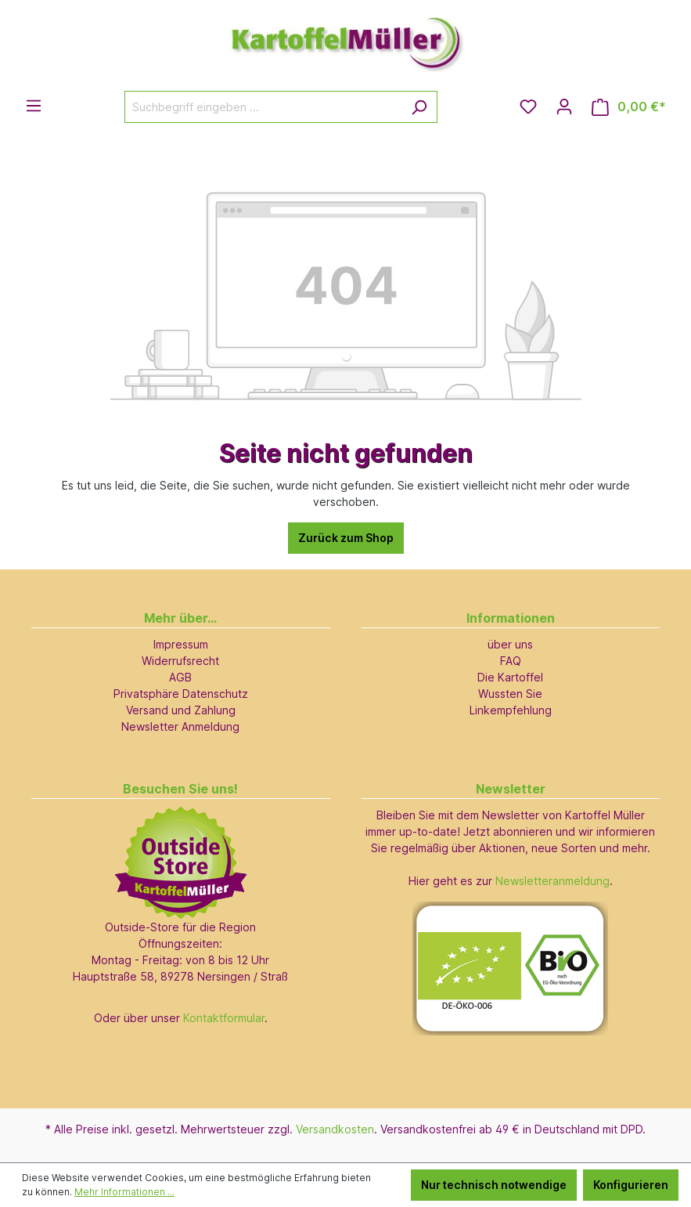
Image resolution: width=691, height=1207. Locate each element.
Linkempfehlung (511, 710)
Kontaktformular (224, 1018)
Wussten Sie (510, 693)
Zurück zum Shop (346, 537)
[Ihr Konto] (564, 106)
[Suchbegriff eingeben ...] (262, 107)
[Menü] (34, 106)
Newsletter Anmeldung (180, 726)
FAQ (510, 660)
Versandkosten (335, 1129)
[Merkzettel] (528, 106)
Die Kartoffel (510, 677)
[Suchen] (419, 107)
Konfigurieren (630, 1184)
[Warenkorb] (628, 107)
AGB (180, 677)
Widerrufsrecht (180, 660)
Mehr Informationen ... (124, 1192)
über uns (510, 644)
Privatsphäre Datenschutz (180, 693)
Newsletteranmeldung (552, 880)
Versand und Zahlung (181, 710)
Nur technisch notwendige (494, 1184)
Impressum (180, 644)
